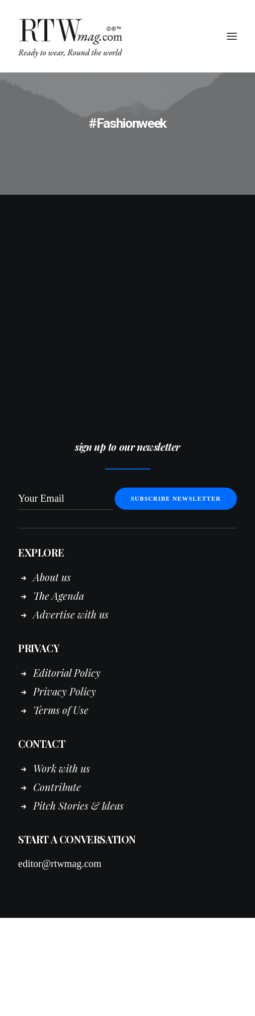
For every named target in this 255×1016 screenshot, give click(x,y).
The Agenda (58, 595)
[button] (232, 36)
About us (52, 577)
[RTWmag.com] (127, 36)
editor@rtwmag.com (60, 863)
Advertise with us (71, 614)
